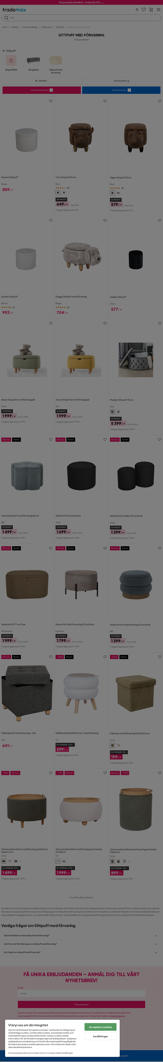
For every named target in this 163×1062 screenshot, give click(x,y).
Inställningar (100, 1036)
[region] (62, 1038)
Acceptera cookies (100, 1026)
